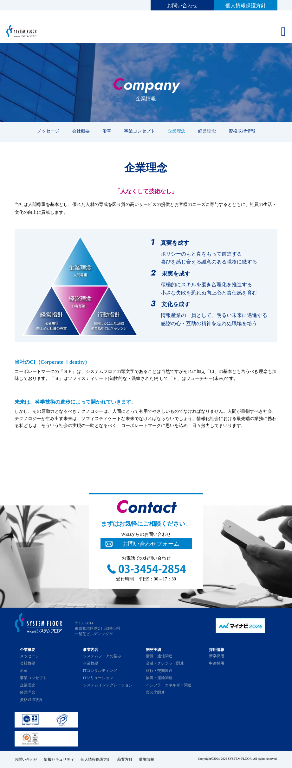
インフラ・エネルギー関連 (168, 685)
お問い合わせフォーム (150, 544)
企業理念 (176, 130)
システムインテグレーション (108, 685)
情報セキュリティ (59, 759)
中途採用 (216, 663)
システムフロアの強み (102, 656)
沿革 (106, 130)
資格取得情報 (242, 130)
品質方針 (125, 759)
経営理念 (207, 130)
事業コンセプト (139, 130)
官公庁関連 (155, 692)
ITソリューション (98, 678)
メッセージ (48, 130)
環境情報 (146, 759)
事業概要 (90, 663)
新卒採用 (216, 656)
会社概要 (81, 130)
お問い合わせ (182, 5)
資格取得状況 (31, 699)
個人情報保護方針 (245, 5)
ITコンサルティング (100, 670)
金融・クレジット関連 (165, 663)
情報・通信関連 (159, 656)
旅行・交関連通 (159, 670)
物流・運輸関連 (159, 678)
